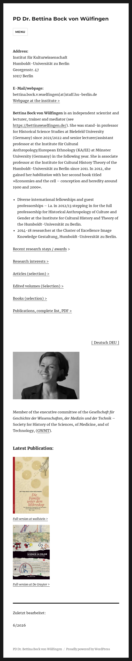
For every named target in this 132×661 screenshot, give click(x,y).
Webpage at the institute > (36, 100)
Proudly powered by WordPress (88, 649)
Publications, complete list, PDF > (42, 311)
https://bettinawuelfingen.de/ (39, 125)
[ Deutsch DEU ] (105, 342)
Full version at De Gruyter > (31, 584)
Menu (20, 32)
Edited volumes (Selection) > (38, 286)
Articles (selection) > (31, 273)
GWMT (43, 430)
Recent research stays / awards (40, 249)
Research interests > (31, 261)
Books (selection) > (30, 298)
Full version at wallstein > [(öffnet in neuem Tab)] (30, 519)
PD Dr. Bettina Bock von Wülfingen (61, 19)
